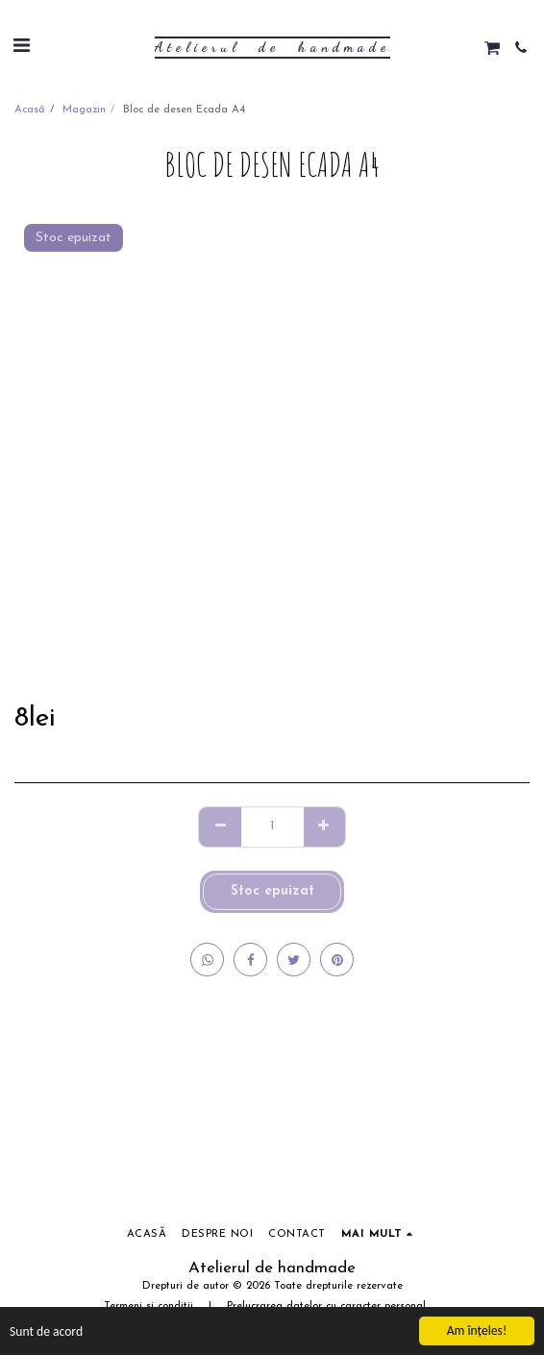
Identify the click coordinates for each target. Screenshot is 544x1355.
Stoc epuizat (272, 891)
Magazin (84, 110)
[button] (21, 47)
